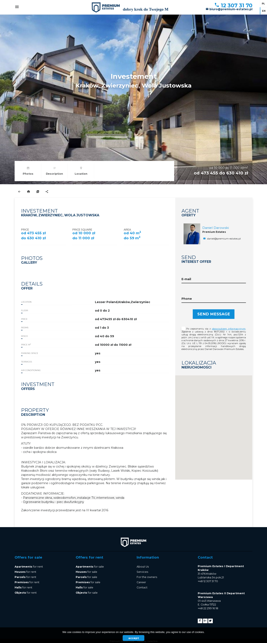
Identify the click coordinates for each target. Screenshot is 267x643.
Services (142, 571)
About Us (143, 566)
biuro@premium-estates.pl (229, 9)
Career (141, 582)
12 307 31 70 (233, 5)
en (264, 10)
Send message (213, 314)
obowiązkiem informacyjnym (229, 328)
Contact (142, 587)
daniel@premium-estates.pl (221, 238)
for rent (29, 566)
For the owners (147, 577)
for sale (90, 566)
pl (263, 3)
